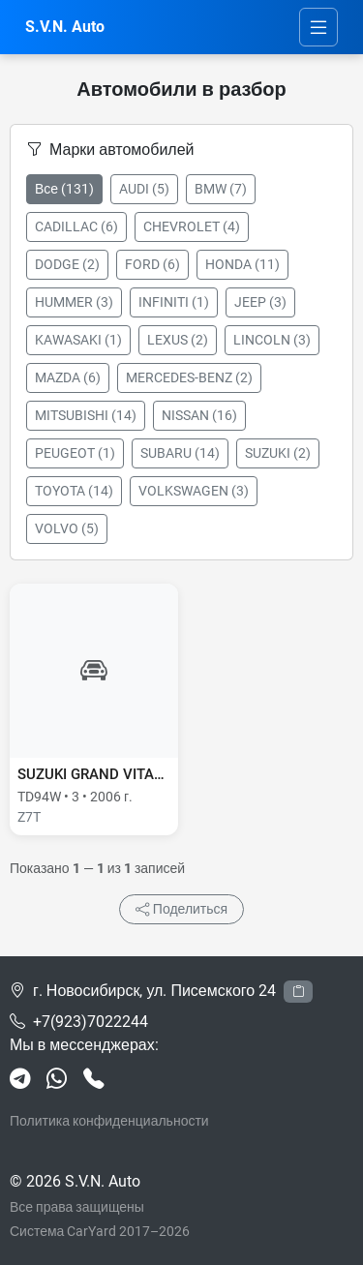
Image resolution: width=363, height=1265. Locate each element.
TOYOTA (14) (74, 490)
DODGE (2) (67, 264)
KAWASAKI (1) (78, 339)
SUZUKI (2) (278, 453)
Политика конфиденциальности (109, 1121)
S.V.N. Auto (65, 26)
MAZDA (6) (68, 377)
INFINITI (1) (173, 302)
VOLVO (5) (67, 528)
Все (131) (64, 188)
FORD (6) (152, 264)
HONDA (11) (242, 264)
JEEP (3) (260, 302)
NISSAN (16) (199, 415)
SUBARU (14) (180, 453)
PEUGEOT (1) (75, 453)
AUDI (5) (144, 188)
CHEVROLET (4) (191, 226)
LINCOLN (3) (272, 339)
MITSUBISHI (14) (85, 415)
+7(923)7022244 (90, 1021)
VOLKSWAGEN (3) (193, 490)
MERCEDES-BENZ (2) (189, 377)
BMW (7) (221, 188)
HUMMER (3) (74, 302)
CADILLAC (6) (76, 226)
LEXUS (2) (177, 339)
